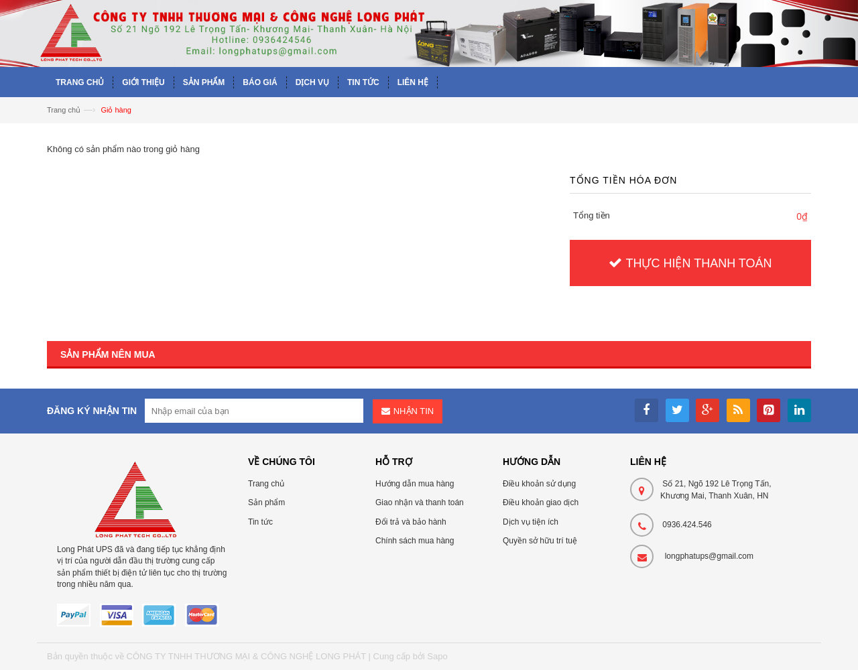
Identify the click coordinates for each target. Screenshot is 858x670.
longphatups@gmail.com (709, 556)
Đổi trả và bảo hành (410, 522)
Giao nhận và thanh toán (419, 502)
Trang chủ (63, 110)
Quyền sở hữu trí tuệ (540, 540)
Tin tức (260, 522)
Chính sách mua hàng (414, 540)
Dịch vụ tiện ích (530, 522)
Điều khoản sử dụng (539, 483)
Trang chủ (266, 483)
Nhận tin (413, 411)
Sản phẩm (266, 502)
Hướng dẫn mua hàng (414, 483)
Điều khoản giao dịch (540, 502)
